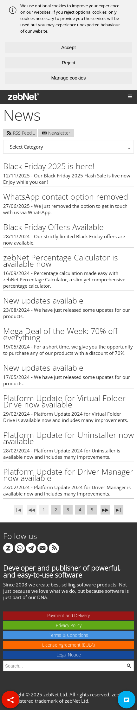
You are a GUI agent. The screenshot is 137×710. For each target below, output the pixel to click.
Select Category (26, 147)
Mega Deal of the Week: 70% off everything (60, 333)
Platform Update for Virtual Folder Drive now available (64, 401)
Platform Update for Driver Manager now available (68, 474)
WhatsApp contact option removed (65, 196)
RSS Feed (19, 133)
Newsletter (56, 133)
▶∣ (118, 510)
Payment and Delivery (68, 615)
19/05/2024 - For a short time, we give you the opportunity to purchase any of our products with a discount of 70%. (68, 349)
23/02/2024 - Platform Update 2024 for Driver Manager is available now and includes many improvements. (67, 490)
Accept (68, 47)
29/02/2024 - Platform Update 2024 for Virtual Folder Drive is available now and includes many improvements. (65, 417)
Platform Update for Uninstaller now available (68, 437)
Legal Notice (68, 655)
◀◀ (31, 510)
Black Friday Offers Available (53, 226)
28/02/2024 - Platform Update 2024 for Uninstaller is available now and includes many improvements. (61, 453)
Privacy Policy (69, 625)
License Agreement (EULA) (68, 645)
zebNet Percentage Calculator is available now (60, 260)
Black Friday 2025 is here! (49, 166)
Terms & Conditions (68, 635)
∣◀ (18, 510)
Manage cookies (68, 77)
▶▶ (105, 510)
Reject (68, 62)
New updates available (43, 300)
